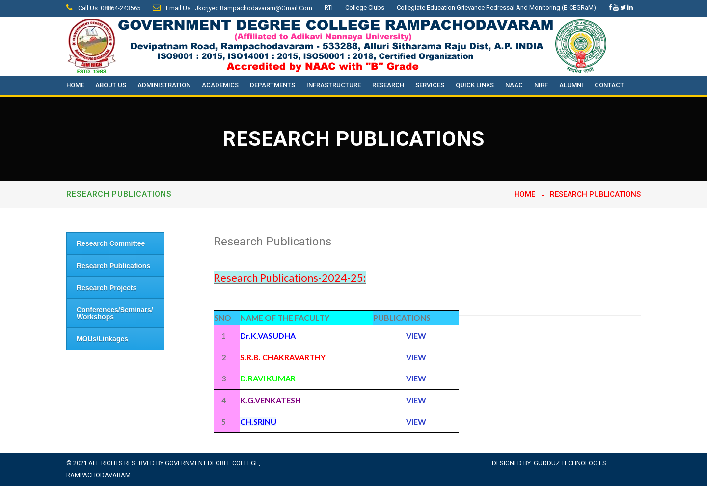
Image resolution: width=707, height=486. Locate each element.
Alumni (571, 85)
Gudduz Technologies (570, 463)
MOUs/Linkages (102, 339)
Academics (220, 85)
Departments (272, 85)
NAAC (514, 85)
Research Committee (111, 243)
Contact (609, 85)
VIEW (416, 421)
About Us (110, 85)
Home (75, 85)
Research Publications (113, 266)
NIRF (541, 85)
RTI (329, 7)
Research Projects (106, 288)
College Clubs (364, 7)
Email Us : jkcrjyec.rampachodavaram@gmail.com (232, 8)
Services (429, 85)
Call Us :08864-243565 (103, 8)
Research (388, 85)
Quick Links (475, 85)
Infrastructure (333, 85)
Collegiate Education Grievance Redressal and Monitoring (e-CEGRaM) (496, 7)
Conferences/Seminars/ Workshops (115, 313)
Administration (163, 85)
